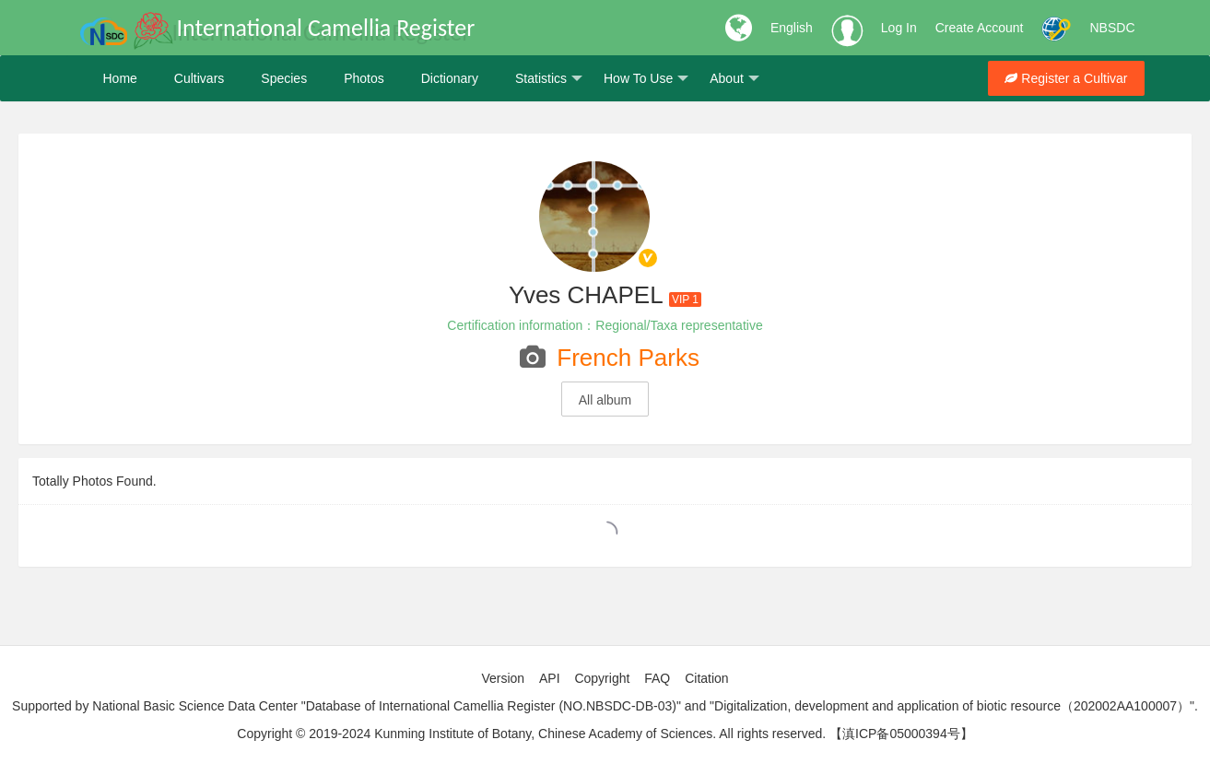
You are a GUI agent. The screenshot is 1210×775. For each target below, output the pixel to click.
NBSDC (1111, 27)
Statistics (548, 79)
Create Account (979, 27)
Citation (706, 678)
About (734, 79)
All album (605, 400)
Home (120, 78)
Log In (899, 27)
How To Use (646, 79)
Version (502, 678)
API (549, 678)
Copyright (601, 678)
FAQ (657, 678)
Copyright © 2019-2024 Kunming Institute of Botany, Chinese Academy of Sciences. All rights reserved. (531, 733)
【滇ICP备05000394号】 (901, 733)
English (791, 27)
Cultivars (199, 78)
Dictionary (449, 78)
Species (284, 78)
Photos (364, 78)
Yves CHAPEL (586, 295)
